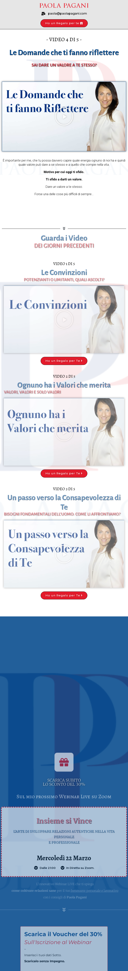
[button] (64, 23)
